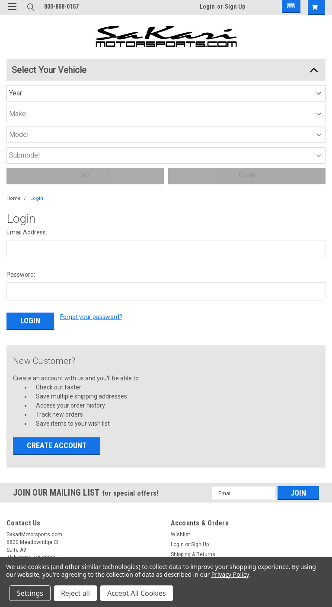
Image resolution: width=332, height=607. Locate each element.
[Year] (124, 74)
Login (207, 6)
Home (13, 102)
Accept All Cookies (136, 593)
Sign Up (235, 6)
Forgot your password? (91, 221)
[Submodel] (252, 74)
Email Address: (26, 136)
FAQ (11, 534)
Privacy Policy (230, 574)
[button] (289, 7)
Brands (15, 494)
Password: (20, 178)
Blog (11, 524)
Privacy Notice (23, 514)
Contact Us (19, 544)
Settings (30, 593)
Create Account (56, 343)
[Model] (210, 74)
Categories (19, 484)
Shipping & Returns (193, 452)
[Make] (167, 74)
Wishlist (180, 433)
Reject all (75, 593)
